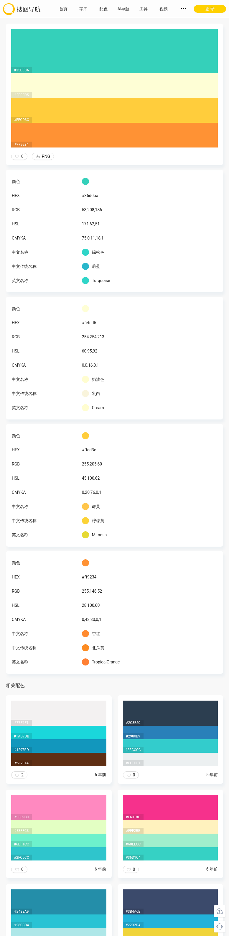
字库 (83, 8)
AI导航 (124, 8)
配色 (103, 8)
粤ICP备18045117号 (115, 930)
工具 (143, 8)
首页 (63, 8)
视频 (163, 8)
